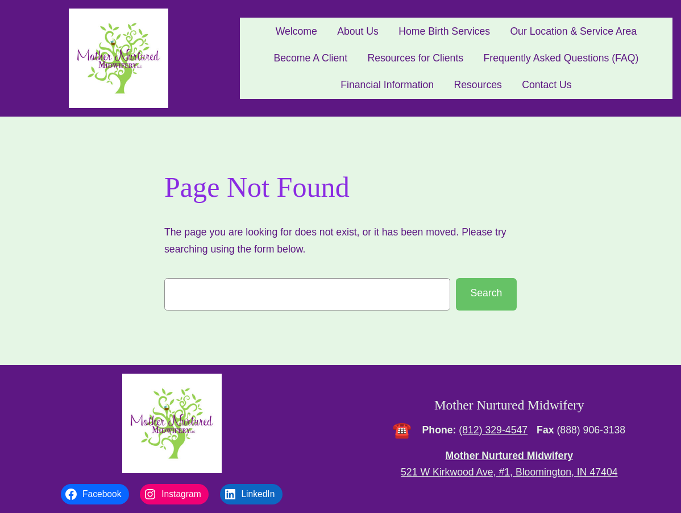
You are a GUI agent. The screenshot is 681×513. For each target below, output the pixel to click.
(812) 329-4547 (493, 430)
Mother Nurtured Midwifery (509, 405)
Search (486, 293)
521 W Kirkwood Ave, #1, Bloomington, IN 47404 (509, 472)
